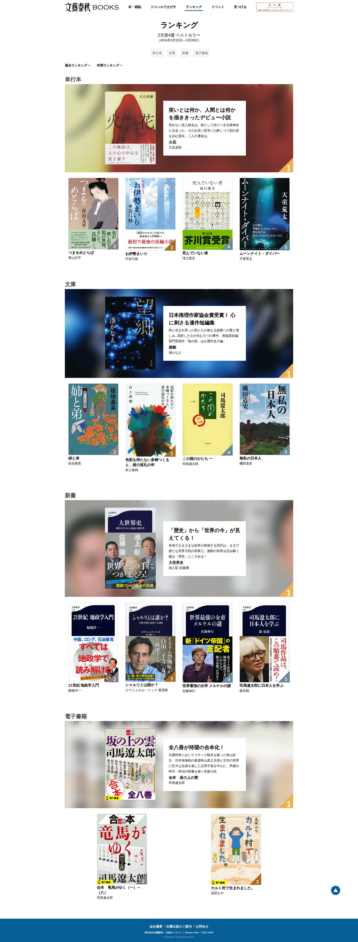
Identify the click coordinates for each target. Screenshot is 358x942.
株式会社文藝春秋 (154, 932)
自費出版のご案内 (179, 926)
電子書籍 (201, 53)
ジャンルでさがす (163, 7)
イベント (217, 7)
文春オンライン (174, 932)
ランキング (194, 7)
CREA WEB (207, 932)
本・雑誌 (134, 7)
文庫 (172, 53)
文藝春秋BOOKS (92, 7)
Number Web (192, 932)
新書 (185, 53)
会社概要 (156, 926)
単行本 (157, 53)
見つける (240, 7)
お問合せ (202, 926)
